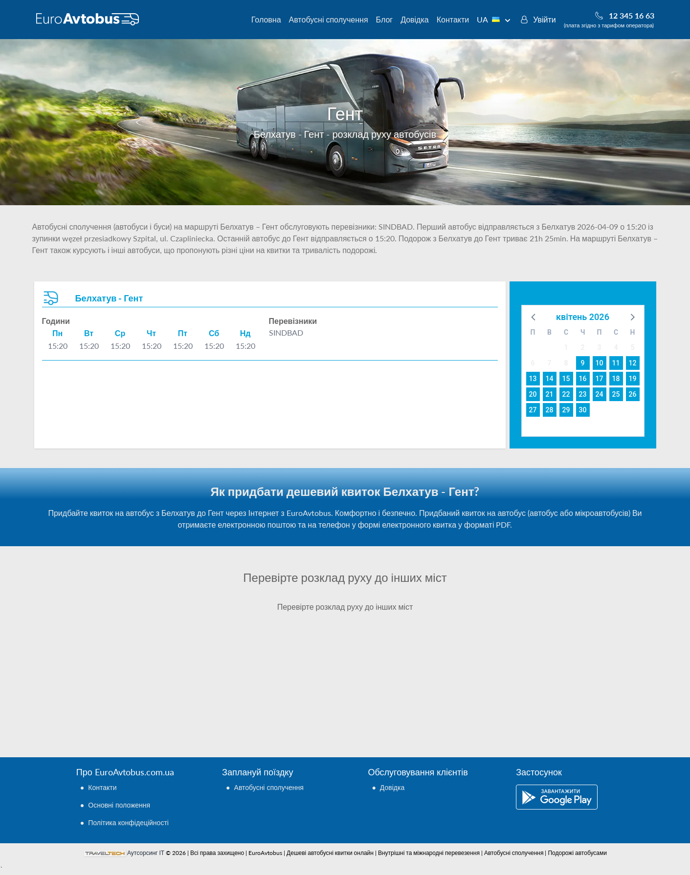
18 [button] (616, 379)
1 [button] (566, 347)
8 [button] (566, 363)
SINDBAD (286, 332)
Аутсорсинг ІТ (145, 852)
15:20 (57, 345)
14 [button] (550, 379)
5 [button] (633, 347)
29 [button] (566, 410)
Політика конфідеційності (128, 822)
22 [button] (566, 394)
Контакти (453, 19)
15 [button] (566, 379)
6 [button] (533, 363)
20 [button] (533, 394)
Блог (384, 19)
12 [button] (633, 363)
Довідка (415, 19)
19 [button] (633, 379)
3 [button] (599, 347)
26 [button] (633, 394)
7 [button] (550, 363)
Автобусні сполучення (328, 19)
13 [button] (533, 379)
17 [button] (599, 379)
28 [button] (550, 410)
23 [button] (583, 394)
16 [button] (583, 379)
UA (494, 19)
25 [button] (616, 394)
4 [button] (616, 347)
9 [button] (583, 363)
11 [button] (616, 363)
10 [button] (599, 363)
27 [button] (533, 410)
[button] (534, 316)
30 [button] (583, 410)
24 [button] (599, 394)
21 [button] (550, 394)
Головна (266, 19)
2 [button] (583, 347)
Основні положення (119, 805)
